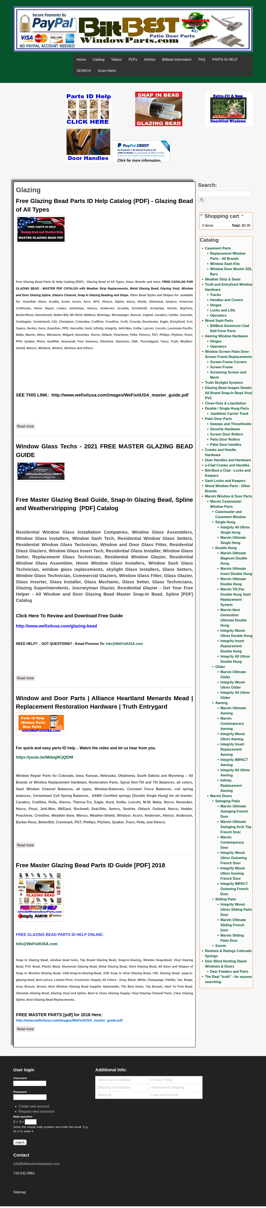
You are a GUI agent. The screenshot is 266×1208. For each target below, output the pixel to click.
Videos (116, 59)
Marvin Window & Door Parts (228, 496)
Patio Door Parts (218, 419)
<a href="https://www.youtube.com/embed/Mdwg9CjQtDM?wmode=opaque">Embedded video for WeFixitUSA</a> (39, 110)
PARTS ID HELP (225, 59)
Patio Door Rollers (225, 439)
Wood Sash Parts (219, 320)
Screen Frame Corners (228, 362)
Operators (218, 315)
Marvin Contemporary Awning (232, 724)
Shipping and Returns (114, 1087)
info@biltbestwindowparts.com (36, 1164)
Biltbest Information (177, 59)
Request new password (36, 1111)
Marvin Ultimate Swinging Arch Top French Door (235, 827)
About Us (105, 1095)
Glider (220, 667)
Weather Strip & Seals (222, 279)
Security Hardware (225, 429)
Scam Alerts (107, 71)
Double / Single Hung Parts (227, 408)
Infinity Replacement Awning (231, 786)
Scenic (220, 946)
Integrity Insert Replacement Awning (232, 749)
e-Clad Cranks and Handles (227, 465)
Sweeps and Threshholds (230, 424)
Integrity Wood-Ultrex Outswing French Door (233, 858)
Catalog (98, 59)
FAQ (201, 59)
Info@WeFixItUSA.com (124, 644)
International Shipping (167, 1087)
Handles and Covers (226, 300)
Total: (236, 225)
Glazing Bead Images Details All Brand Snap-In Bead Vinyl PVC (228, 393)
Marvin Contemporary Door (232, 842)
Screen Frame (221, 367)
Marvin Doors (221, 796)
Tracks (215, 295)
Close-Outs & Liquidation (225, 403)
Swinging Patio (227, 801)
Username (21, 1078)
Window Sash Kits (225, 264)
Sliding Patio (225, 899)
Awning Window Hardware (226, 336)
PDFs (132, 59)
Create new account (34, 1106)
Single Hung (225, 522)
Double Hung (226, 548)
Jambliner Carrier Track (229, 413)
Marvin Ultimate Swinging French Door (234, 811)
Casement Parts (218, 248)
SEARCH (84, 71)
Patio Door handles (225, 444)
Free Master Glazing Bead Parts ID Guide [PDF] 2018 (90, 865)
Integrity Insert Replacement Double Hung (232, 646)
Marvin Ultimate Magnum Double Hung (233, 558)
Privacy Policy (162, 1080)
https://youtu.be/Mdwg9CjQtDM (44, 757)
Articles (149, 59)
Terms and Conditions (114, 1080)
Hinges (215, 305)
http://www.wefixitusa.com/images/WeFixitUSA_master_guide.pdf (120, 394)
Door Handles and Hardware (228, 460)
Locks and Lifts (222, 310)
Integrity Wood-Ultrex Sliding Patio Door (236, 910)
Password (20, 1091)
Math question (23, 1116)
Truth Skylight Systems (224, 382)
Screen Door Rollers (226, 434)
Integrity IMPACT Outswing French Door (234, 889)
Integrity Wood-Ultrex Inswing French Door (232, 873)
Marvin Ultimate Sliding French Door (233, 925)
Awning (221, 703)
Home (81, 59)
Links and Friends (164, 1095)
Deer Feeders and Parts (229, 971)
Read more (26, 426)
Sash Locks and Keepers (225, 481)
